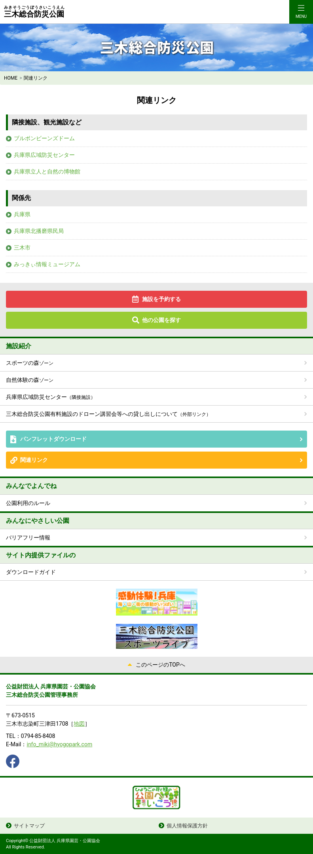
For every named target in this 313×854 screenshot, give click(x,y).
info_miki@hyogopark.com (59, 744)
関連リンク (34, 460)
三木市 (22, 247)
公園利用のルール (28, 503)
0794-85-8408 (38, 736)
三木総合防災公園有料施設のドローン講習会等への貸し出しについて (108, 414)
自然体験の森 (29, 380)
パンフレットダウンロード (53, 439)
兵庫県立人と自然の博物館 (47, 171)
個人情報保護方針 (187, 826)
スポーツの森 (29, 363)
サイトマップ (29, 826)
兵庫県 (22, 214)
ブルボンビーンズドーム (44, 138)
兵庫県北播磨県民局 (39, 231)
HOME (10, 78)
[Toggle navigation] (301, 12)
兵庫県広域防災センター (44, 155)
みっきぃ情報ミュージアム (47, 264)
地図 (79, 724)
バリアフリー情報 (28, 537)
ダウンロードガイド (31, 572)
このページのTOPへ (160, 664)
